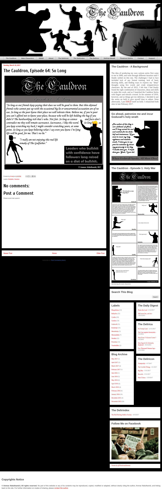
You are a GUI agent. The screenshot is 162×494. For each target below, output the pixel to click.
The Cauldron (11, 58)
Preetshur (114, 342)
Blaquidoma (115, 310)
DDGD (41, 58)
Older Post (101, 253)
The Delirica (94, 58)
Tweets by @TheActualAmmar (120, 465)
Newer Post (7, 253)
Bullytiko (11, 179)
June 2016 (114, 376)
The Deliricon (63, 58)
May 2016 (114, 380)
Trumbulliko (115, 345)
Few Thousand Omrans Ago (146, 348)
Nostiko (113, 338)
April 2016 (114, 384)
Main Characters (27, 58)
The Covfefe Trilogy (144, 367)
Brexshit (140, 374)
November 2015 (116, 401)
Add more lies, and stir (145, 313)
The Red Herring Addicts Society (121, 415)
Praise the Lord (142, 310)
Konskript (114, 328)
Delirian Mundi (109, 58)
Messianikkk (115, 335)
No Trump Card (143, 329)
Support (152, 58)
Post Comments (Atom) (58, 260)
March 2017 (115, 366)
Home (54, 253)
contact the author (61, 488)
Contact (141, 58)
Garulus (16, 179)
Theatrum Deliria (126, 58)
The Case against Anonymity (146, 332)
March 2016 (115, 387)
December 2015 (116, 398)
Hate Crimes (141, 377)
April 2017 (114, 362)
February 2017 (115, 369)
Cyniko (113, 317)
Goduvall (114, 324)
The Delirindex (79, 58)
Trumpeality (141, 363)
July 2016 (114, 373)
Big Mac (140, 370)
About (51, 58)
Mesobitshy (114, 331)
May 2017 (114, 359)
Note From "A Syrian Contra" (147, 337)
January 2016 (115, 394)
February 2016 (115, 391)
